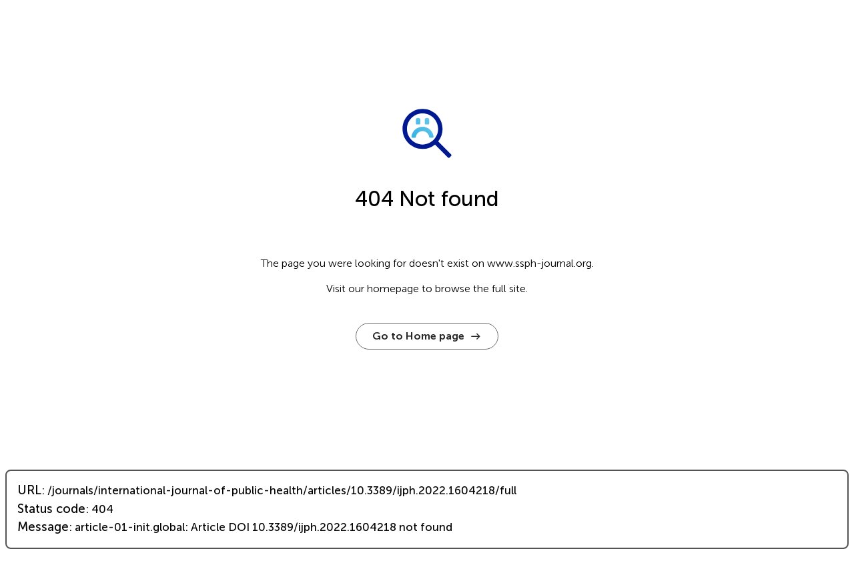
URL (29, 490)
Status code (51, 509)
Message (43, 527)
